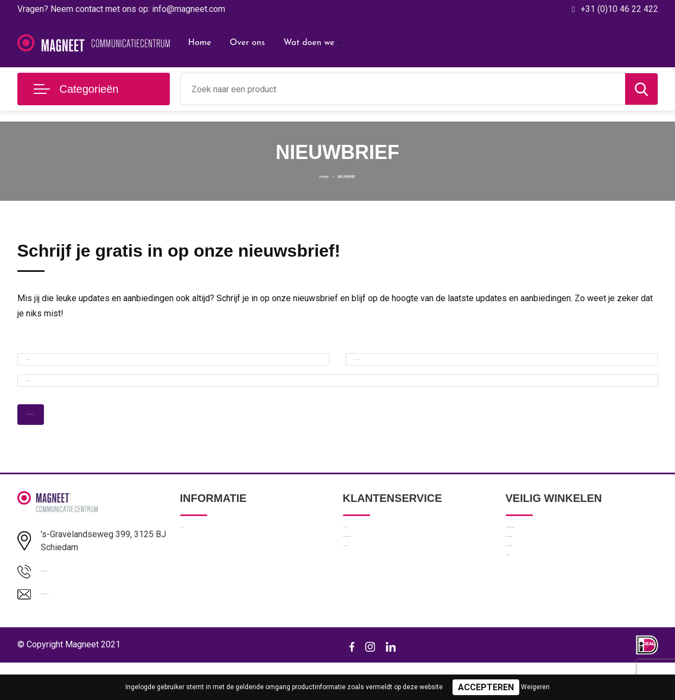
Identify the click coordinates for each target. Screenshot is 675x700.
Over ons (247, 43)
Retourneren (365, 609)
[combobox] (403, 89)
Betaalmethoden (372, 585)
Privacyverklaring (535, 585)
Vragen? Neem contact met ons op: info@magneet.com (121, 9)
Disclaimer (524, 632)
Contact (357, 562)
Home (200, 43)
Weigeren (535, 687)
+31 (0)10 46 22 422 (619, 9)
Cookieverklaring (535, 609)
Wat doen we (308, 43)
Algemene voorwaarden (548, 562)
